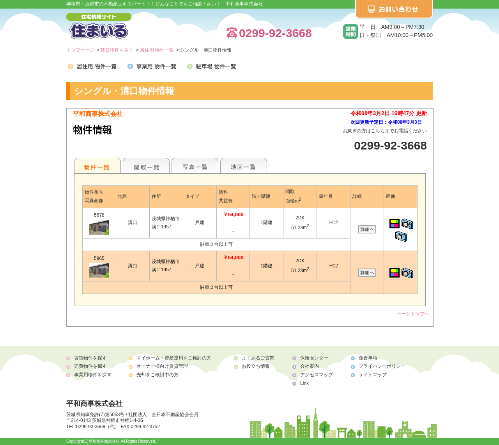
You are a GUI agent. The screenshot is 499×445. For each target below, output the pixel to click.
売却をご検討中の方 (157, 374)
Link (304, 383)
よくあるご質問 (258, 358)
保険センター (314, 358)
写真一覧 (195, 165)
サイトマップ (373, 374)
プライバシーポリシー (382, 366)
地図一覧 (243, 165)
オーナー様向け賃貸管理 (162, 366)
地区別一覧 (97, 165)
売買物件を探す (90, 366)
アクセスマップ (316, 374)
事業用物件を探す (92, 374)
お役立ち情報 (256, 366)
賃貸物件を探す (117, 50)
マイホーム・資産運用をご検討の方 (173, 358)
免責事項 (368, 358)
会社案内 (309, 366)
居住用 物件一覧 (157, 50)
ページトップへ (412, 314)
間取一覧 (146, 165)
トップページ (80, 50)
